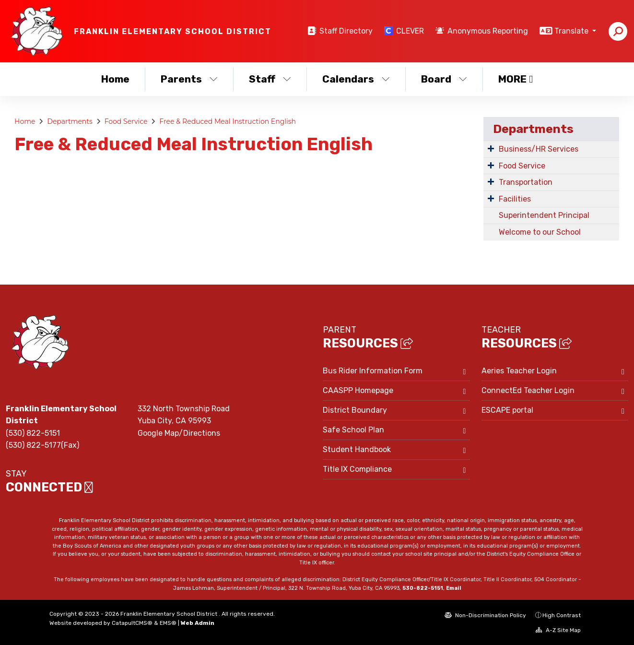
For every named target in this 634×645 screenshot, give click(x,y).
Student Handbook (357, 449)
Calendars (356, 79)
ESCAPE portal (507, 410)
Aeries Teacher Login (519, 370)
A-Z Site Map (558, 630)
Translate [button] (572, 31)
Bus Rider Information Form (373, 370)
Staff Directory (346, 31)
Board (444, 79)
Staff (270, 79)
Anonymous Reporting (487, 31)
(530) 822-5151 (33, 433)
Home (115, 79)
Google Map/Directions (179, 433)
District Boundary (355, 410)
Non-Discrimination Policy (485, 615)
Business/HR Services (538, 149)
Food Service (126, 121)
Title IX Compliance (357, 469)
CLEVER (410, 31)
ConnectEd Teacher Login (528, 390)
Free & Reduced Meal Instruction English (227, 121)
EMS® (168, 623)
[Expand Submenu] (490, 148)
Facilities (515, 198)
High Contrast (561, 615)
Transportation (525, 182)
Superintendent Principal (544, 215)
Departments (70, 121)
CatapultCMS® (132, 623)
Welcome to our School (540, 232)
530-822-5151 (422, 588)
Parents (189, 79)
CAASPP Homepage (358, 390)
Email (453, 588)
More (515, 79)
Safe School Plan (353, 429)
